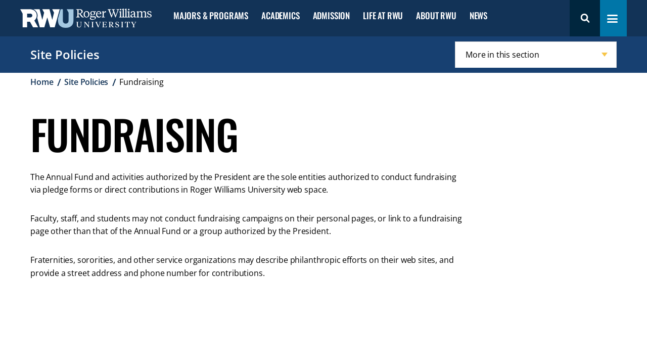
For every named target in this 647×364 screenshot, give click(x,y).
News (478, 16)
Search (585, 18)
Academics (280, 16)
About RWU (436, 16)
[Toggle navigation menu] (612, 19)
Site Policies (64, 54)
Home (41, 81)
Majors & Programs (210, 16)
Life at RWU (383, 16)
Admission (331, 16)
